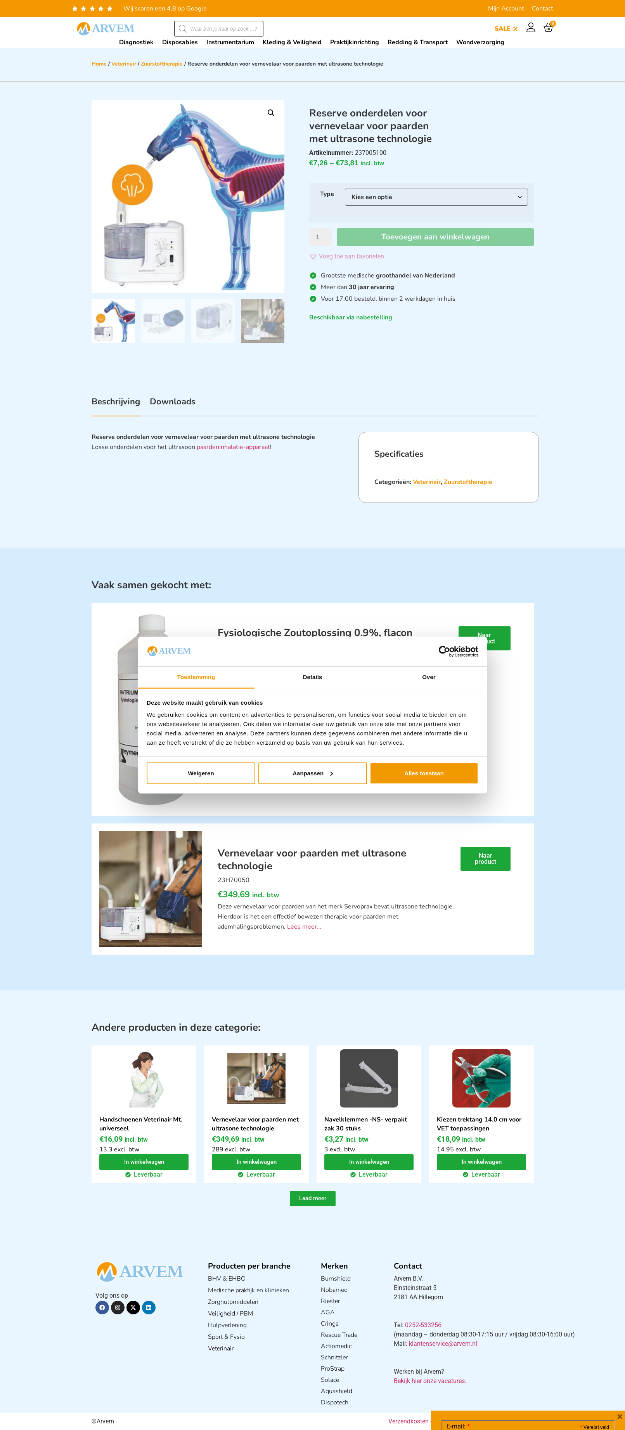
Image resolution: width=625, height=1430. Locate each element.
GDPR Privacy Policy (542, 1380)
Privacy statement (581, 1363)
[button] (271, 113)
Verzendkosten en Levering (425, 1421)
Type (327, 194)
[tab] (116, 405)
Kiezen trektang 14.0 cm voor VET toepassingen (479, 1124)
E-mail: (458, 1310)
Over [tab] (429, 677)
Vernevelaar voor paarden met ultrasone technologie (255, 1124)
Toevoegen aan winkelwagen (436, 237)
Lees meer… (304, 926)
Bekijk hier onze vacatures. (430, 1381)
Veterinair (123, 64)
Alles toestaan (424, 773)
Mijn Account (506, 8)
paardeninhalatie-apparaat (233, 447)
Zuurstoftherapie (162, 64)
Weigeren (201, 773)
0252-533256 (423, 1325)
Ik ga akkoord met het (508, 1381)
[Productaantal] (320, 237)
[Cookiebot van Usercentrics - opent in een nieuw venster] (444, 651)
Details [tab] (312, 677)
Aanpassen (313, 773)
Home (99, 64)
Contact (542, 8)
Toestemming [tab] (196, 677)
